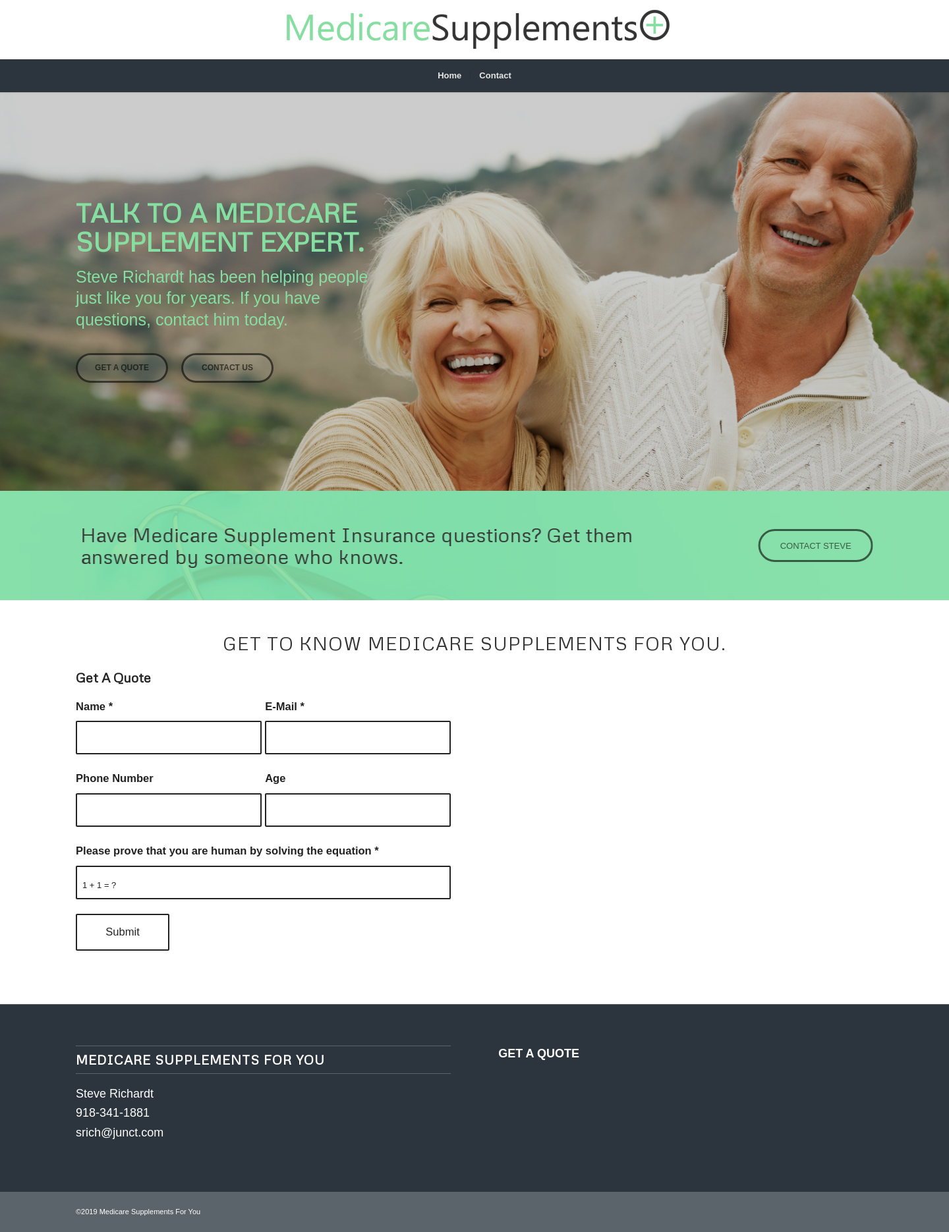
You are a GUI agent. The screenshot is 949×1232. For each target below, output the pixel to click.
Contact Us (227, 367)
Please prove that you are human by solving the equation (227, 851)
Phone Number (115, 778)
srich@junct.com (119, 1132)
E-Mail (284, 706)
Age (275, 778)
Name (94, 706)
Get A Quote (122, 367)
